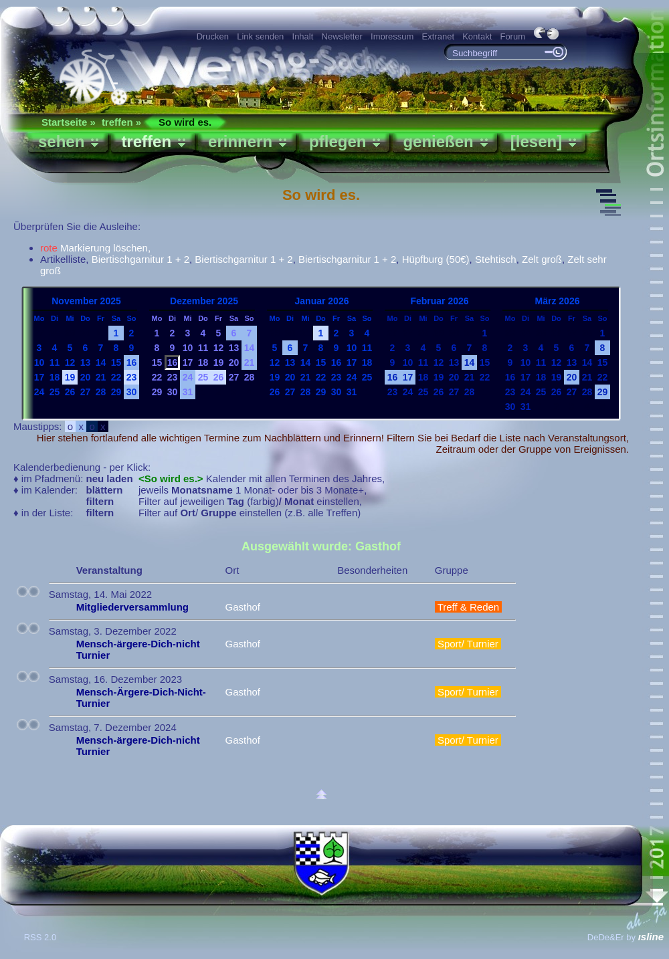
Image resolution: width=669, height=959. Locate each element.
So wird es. (185, 122)
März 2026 (557, 301)
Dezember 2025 (204, 301)
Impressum (392, 36)
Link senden (260, 36)
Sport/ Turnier (468, 643)
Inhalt (303, 36)
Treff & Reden (468, 607)
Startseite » (68, 122)
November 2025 (86, 301)
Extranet (438, 36)
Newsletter (342, 36)
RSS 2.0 (41, 937)
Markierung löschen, (95, 247)
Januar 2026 (322, 301)
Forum (512, 36)
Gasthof (242, 607)
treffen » (121, 122)
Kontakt (477, 36)
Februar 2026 (439, 301)
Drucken (213, 36)
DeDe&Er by (625, 937)
